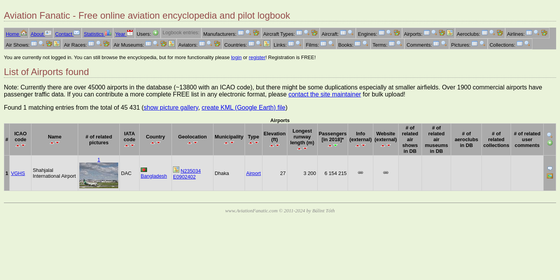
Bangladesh (154, 176)
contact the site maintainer (325, 94)
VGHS (18, 173)
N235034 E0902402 (187, 174)
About (41, 34)
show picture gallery (171, 107)
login (236, 57)
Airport (253, 173)
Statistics (97, 34)
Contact (67, 34)
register (257, 57)
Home (16, 34)
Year (124, 34)
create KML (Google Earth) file (243, 107)
